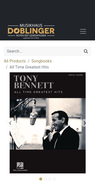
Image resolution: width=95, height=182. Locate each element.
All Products (15, 61)
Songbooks (41, 61)
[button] (10, 122)
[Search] (86, 51)
